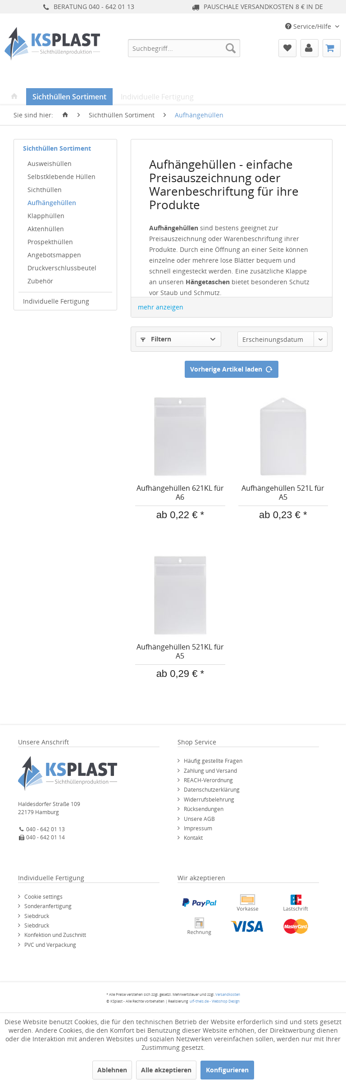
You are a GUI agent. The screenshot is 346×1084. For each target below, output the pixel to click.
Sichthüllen (44, 189)
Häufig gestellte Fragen (213, 761)
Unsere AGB (199, 819)
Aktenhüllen (45, 228)
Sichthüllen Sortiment (57, 148)
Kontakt (193, 838)
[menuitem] (184, 48)
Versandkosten (227, 994)
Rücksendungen (203, 809)
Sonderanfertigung (48, 906)
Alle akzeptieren (166, 1070)
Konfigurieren (227, 1070)
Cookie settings (43, 896)
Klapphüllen (45, 215)
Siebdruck (36, 916)
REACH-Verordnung (208, 780)
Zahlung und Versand (210, 771)
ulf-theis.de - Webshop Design (215, 1001)
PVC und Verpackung (50, 945)
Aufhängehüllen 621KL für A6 (180, 493)
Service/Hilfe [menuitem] (309, 26)
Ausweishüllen (49, 163)
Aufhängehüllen (51, 202)
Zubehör (40, 281)
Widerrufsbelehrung (209, 799)
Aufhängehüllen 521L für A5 (282, 493)
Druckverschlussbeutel (61, 268)
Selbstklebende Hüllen (61, 176)
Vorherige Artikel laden (231, 367)
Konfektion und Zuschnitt (55, 935)
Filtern (156, 339)
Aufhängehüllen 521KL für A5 (180, 651)
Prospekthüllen (50, 241)
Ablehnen (112, 1070)
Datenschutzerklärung (212, 789)
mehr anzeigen (160, 307)
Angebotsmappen (54, 255)
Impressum (198, 828)
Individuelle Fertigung (56, 301)
